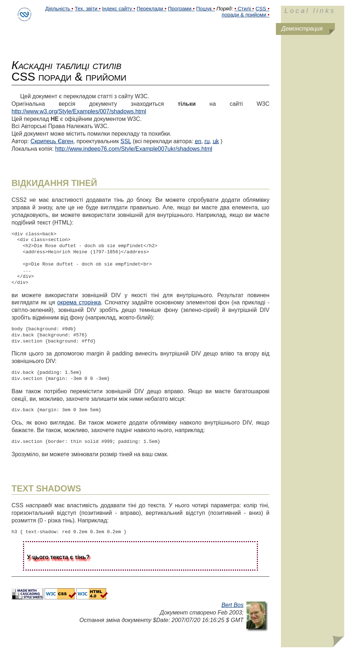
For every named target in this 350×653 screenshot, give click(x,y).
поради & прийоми (244, 15)
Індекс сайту (117, 9)
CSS (260, 9)
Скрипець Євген (52, 141)
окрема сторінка (79, 302)
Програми (180, 9)
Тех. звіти (86, 9)
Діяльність (57, 9)
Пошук (204, 9)
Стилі (244, 9)
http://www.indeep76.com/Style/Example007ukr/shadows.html (133, 149)
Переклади (150, 9)
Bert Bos (233, 605)
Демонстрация (302, 29)
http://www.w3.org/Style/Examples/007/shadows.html (79, 111)
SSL (126, 141)
